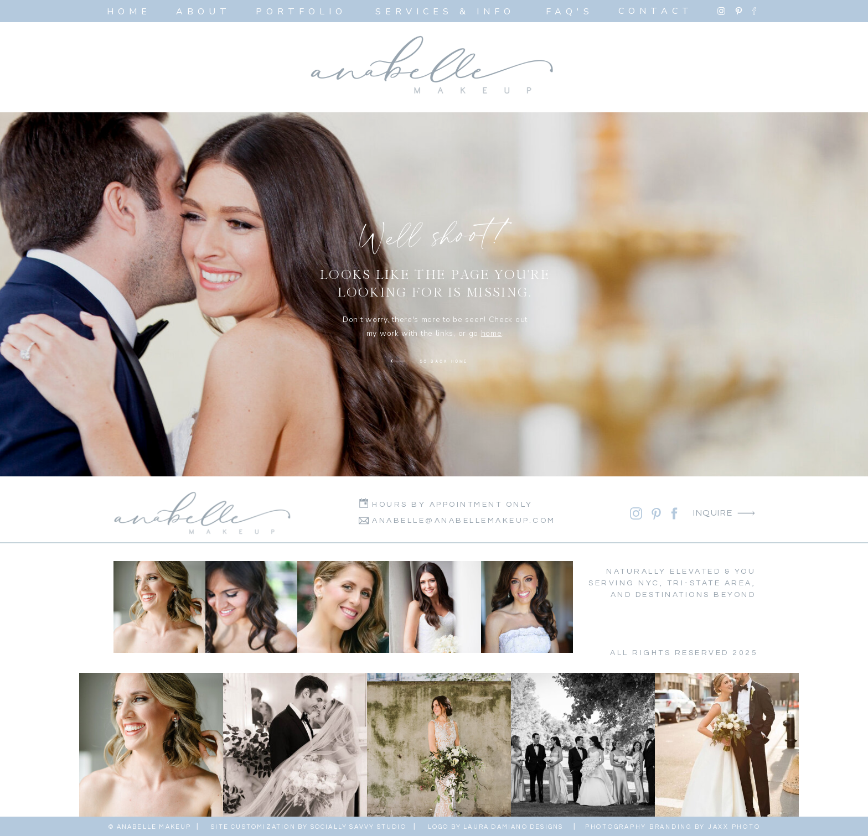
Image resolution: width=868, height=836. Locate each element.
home (491, 333)
